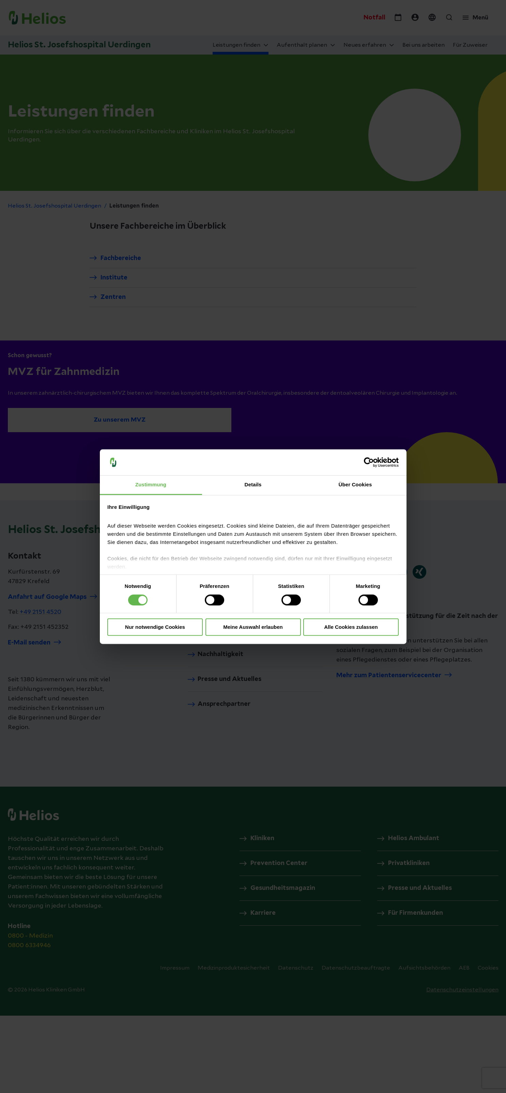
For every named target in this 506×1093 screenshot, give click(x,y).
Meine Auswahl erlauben (253, 627)
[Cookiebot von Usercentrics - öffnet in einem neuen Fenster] (369, 462)
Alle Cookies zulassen (351, 627)
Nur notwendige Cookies (155, 627)
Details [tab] (253, 485)
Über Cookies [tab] (355, 485)
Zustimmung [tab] (150, 485)
